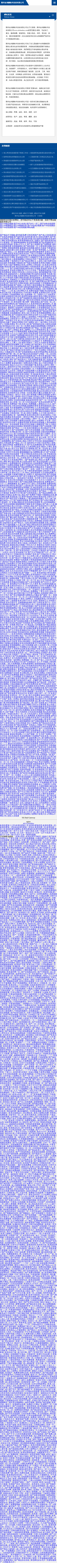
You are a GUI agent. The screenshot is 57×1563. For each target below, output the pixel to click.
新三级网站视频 (12, 578)
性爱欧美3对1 (9, 1024)
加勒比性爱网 (17, 322)
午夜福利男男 (35, 267)
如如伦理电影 (32, 1191)
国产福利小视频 (21, 1317)
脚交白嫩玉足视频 (40, 393)
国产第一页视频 (8, 625)
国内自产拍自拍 (8, 562)
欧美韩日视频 (44, 263)
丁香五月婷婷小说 (27, 578)
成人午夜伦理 (45, 1234)
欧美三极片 (51, 1454)
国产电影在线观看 (30, 263)
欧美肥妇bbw (5, 1491)
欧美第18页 (42, 1245)
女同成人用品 (38, 396)
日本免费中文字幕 (18, 1016)
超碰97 (45, 836)
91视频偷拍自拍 (12, 1401)
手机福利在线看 (45, 333)
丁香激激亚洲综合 (44, 270)
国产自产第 (40, 1106)
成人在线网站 (41, 1497)
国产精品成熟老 (49, 625)
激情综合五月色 (47, 1393)
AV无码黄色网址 (32, 586)
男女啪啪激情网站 (21, 539)
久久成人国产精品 (23, 524)
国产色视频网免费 (46, 361)
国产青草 (30, 922)
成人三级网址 (13, 1371)
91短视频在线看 (16, 391)
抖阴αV (29, 998)
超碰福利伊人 (13, 274)
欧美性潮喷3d (18, 1009)
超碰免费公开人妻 (36, 738)
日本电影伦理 (13, 1514)
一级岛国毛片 (21, 478)
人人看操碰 (47, 1154)
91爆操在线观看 (24, 421)
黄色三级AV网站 (7, 576)
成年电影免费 (21, 235)
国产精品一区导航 (38, 328)
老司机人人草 (20, 1540)
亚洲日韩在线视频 (11, 1015)
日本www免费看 (31, 931)
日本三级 (38, 946)
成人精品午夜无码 (33, 844)
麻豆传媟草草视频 (44, 732)
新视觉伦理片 (30, 339)
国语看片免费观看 (25, 764)
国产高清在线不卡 (42, 506)
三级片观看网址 (47, 289)
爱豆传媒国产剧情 (15, 784)
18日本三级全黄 (17, 1278)
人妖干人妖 (34, 1263)
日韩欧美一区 (46, 983)
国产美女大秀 (36, 1456)
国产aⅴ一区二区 (39, 319)
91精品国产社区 (42, 838)
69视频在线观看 (7, 1456)
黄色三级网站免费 (41, 1113)
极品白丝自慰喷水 (15, 743)
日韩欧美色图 (47, 1011)
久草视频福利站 (47, 283)
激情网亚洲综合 (48, 556)
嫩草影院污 (42, 940)
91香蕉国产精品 (31, 762)
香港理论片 (37, 1527)
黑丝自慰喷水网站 (25, 565)
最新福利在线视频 (27, 248)
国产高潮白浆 (30, 808)
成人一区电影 (41, 1235)
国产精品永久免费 (38, 357)
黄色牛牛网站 (9, 257)
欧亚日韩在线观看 (27, 981)
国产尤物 (51, 1311)
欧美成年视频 (27, 1436)
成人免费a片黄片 (32, 996)
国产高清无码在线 (38, 465)
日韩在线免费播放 (48, 432)
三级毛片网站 (36, 1172)
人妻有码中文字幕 (13, 367)
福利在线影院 (13, 1534)
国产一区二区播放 (13, 775)
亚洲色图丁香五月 (36, 926)
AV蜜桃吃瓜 (44, 1475)
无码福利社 (19, 857)
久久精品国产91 (6, 610)
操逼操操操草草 (43, 742)
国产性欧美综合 (17, 1222)
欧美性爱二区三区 (16, 1471)
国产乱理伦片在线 (31, 1302)
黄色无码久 (26, 1484)
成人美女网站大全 (21, 291)
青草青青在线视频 (36, 422)
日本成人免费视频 (34, 521)
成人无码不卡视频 (14, 1362)
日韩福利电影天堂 (11, 859)
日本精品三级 (34, 1015)
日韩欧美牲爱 (43, 1115)
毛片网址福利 (35, 1265)
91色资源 (25, 901)
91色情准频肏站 (20, 1002)
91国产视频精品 (14, 265)
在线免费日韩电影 (47, 1263)
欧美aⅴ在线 (17, 1094)
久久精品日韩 (45, 1191)
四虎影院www (9, 1198)
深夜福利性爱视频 (42, 348)
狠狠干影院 (12, 1321)
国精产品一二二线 (37, 944)
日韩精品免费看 (37, 1300)
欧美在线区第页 (39, 666)
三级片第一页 (9, 550)
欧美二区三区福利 (28, 617)
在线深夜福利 (35, 727)
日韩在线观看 (46, 727)
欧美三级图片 (35, 241)
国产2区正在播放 (26, 476)
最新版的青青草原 (10, 1100)
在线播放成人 (13, 768)
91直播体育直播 (22, 422)
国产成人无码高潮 (46, 235)
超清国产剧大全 (15, 1451)
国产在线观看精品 (28, 753)
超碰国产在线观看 (18, 1415)
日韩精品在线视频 (17, 755)
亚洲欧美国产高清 (12, 1349)
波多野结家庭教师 (36, 252)
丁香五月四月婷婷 (21, 1172)
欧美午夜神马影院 (30, 1146)
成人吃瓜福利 (25, 1347)
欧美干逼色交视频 (11, 864)
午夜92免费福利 (18, 513)
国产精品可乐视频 (29, 870)
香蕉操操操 (44, 1146)
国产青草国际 (40, 250)
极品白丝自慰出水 (44, 391)
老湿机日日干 (48, 543)
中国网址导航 (13, 1228)
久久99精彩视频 (17, 1221)
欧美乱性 (39, 892)
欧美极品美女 (38, 467)
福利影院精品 (38, 608)
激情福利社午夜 (35, 276)
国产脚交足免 (51, 1083)
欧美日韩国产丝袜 (33, 649)
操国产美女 (11, 1119)
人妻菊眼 (31, 1067)
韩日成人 (48, 1352)
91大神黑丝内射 (8, 328)
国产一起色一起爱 (32, 469)
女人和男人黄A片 (34, 556)
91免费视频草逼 (14, 463)
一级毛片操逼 (50, 805)
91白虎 (6, 1441)
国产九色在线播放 (45, 924)
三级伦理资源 (50, 374)
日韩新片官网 (19, 1234)
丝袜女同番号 (44, 237)
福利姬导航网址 (30, 916)
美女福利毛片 (38, 974)
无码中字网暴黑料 (30, 571)
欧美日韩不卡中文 (25, 601)
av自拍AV (4, 1523)
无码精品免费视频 (12, 1170)
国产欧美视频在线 (46, 242)
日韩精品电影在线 (38, 549)
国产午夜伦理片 (7, 1317)
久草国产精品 (36, 781)
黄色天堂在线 (18, 877)
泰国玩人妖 (45, 1026)
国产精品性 (44, 948)
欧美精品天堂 (17, 662)
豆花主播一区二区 (44, 508)
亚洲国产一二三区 (23, 1042)
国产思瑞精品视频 (22, 1300)
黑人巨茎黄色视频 (46, 584)
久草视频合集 (19, 1529)
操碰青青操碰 (29, 372)
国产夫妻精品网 (8, 300)
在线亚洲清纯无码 (37, 985)
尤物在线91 (24, 1454)
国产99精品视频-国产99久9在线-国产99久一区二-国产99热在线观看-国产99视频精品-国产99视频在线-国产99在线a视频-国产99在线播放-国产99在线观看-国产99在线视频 (28, 225)
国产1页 (52, 1534)
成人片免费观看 (25, 1061)
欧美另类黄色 (17, 634)
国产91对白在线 (28, 409)
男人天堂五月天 (48, 1093)
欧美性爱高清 (11, 927)
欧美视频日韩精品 (41, 1094)
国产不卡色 (34, 1122)
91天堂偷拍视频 (47, 473)
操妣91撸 (41, 853)
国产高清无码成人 (23, 550)
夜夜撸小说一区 (25, 281)
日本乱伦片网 (27, 1506)
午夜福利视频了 (15, 1003)
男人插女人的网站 (42, 697)
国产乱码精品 (36, 623)
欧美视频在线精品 (18, 1319)
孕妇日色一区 (21, 625)
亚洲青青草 (45, 990)
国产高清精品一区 (34, 1219)
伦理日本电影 (14, 874)
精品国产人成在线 (23, 486)
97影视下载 (24, 944)
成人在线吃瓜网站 (25, 398)
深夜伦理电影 (8, 445)
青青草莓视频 (8, 868)
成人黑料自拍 (44, 597)
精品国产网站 (36, 380)
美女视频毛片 (16, 1555)
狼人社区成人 (17, 506)
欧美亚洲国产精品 (21, 667)
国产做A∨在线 (43, 1178)
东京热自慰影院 (20, 576)
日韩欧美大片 (9, 1562)
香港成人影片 (15, 317)
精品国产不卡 (40, 699)
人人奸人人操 (27, 775)
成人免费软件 (39, 998)
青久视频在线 (48, 285)
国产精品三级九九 (18, 1054)
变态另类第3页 (20, 376)
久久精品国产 (18, 996)
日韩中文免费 (21, 1447)
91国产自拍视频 (20, 730)
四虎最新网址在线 (29, 1504)
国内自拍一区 (44, 638)
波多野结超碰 (27, 296)
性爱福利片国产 (42, 1157)
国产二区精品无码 (42, 640)
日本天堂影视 (48, 615)
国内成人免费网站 (30, 591)
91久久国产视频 (45, 315)
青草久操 (35, 883)
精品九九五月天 (16, 365)
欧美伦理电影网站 (41, 352)
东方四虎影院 (17, 658)
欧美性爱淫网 (6, 937)
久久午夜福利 (8, 278)
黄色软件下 (28, 992)
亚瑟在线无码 (13, 781)
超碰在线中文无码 (11, 1493)
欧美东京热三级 (39, 454)
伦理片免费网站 (33, 1109)
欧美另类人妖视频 (24, 1241)
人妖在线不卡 (39, 691)
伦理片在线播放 (30, 929)
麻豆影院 (16, 862)
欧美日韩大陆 (5, 293)
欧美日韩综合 (9, 1460)
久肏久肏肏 (46, 1386)
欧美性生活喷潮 (45, 1016)
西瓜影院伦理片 (39, 398)
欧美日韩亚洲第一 (16, 1005)
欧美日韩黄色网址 (38, 1445)
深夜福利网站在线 (30, 1187)
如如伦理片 (41, 1443)
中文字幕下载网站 (32, 593)
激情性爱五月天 (39, 1311)
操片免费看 (19, 1041)
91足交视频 (24, 985)
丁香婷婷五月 (15, 261)
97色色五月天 (9, 1419)
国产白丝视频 (29, 1130)
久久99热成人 (38, 1306)
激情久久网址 (46, 447)
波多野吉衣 (8, 1044)
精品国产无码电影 (22, 623)
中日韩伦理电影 (29, 745)
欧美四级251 (22, 1386)
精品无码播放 (38, 534)
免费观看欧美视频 (36, 632)
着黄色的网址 (29, 697)
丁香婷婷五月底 (42, 957)
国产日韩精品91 (29, 662)
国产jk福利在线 (12, 476)
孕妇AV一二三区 (36, 1315)
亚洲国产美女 (46, 653)
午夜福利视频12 (28, 606)
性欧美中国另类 (24, 1261)
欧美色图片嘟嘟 (24, 704)
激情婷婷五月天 (7, 1538)
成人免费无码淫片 (23, 1486)
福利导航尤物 (19, 593)
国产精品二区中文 (40, 766)
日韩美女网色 (41, 1063)
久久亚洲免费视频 (17, 1441)
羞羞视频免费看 (40, 1336)
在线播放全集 (38, 688)
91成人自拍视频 (10, 421)
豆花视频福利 (48, 1091)
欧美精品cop (10, 1276)
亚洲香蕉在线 (40, 768)
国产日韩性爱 (31, 376)
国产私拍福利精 (49, 1243)
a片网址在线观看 (45, 1282)
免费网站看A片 (39, 452)
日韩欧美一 (32, 1319)
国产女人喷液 (33, 576)
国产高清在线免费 (17, 519)
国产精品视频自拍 (29, 939)
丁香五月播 (14, 838)
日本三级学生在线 (22, 1274)
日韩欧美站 (45, 1109)
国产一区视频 (18, 935)
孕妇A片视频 (49, 1315)
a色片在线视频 (27, 645)
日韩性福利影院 (23, 1367)
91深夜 (42, 1530)
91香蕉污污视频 (37, 777)
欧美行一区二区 (20, 714)
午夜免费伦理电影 (25, 385)
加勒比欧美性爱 (16, 287)
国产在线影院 (17, 315)
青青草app (11, 1510)
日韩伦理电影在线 (32, 1278)
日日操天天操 (42, 1350)
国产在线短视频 (28, 370)
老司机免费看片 (33, 1356)
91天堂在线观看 (18, 732)
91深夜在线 (45, 1247)
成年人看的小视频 (16, 977)
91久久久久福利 (16, 333)
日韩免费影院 (42, 903)
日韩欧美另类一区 (47, 1163)
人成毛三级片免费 (44, 261)
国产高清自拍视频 (34, 840)
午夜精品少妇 (21, 990)
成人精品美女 (6, 935)
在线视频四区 (15, 313)
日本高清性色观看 (23, 357)
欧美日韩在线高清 (22, 1417)
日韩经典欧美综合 (34, 1033)
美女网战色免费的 (28, 1443)
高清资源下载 (13, 799)
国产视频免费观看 (38, 1367)
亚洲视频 (47, 900)
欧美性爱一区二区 (11, 810)
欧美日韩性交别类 (30, 315)
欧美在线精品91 (15, 1113)
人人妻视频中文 (37, 1438)
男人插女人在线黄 (11, 816)
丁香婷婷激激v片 (13, 599)
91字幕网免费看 (20, 332)
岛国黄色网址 (23, 276)
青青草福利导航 (33, 1408)
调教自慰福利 (6, 1009)
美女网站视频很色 (14, 848)
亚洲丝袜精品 (6, 1315)
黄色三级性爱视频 (36, 708)
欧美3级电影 (48, 946)
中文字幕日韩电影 (37, 1018)
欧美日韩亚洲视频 (9, 356)
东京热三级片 (5, 807)
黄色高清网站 (39, 673)
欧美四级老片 (36, 575)
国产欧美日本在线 (11, 1087)
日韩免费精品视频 (16, 894)
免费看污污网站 (15, 896)
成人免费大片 (29, 474)
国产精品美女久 (20, 359)
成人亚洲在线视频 (21, 530)
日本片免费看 (39, 862)
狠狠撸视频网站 (20, 242)
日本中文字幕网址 (48, 1015)
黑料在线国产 (8, 1291)
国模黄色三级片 (16, 1302)
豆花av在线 (15, 1178)
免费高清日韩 (31, 1005)
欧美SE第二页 (51, 1300)
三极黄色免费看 (35, 1143)
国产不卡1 (11, 1434)
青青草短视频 (38, 1241)
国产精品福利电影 (26, 1328)
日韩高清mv (37, 855)
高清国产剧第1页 (48, 268)
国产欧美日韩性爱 (43, 1349)
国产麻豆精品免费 (13, 640)
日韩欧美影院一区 (12, 1287)
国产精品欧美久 (35, 1150)
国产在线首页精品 (40, 526)
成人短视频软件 (10, 688)
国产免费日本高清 (12, 1200)
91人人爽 (36, 1247)
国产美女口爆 (9, 1486)
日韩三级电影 (14, 940)
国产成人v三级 (48, 504)
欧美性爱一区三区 (11, 1089)
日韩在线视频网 (45, 1070)
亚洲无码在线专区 (11, 701)
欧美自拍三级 (11, 1352)
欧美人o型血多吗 (34, 558)
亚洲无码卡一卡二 (29, 1020)
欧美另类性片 (27, 350)
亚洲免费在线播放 (45, 920)
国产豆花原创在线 (43, 861)
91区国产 (41, 1202)
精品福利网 (12, 1111)
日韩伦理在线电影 (20, 1156)
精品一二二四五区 (41, 1037)
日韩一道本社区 (20, 1135)
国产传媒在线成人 (12, 1020)
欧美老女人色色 (38, 1484)
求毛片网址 (19, 1299)
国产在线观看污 (10, 398)
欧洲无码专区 (11, 1211)
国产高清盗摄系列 (41, 1119)
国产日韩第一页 (31, 1065)
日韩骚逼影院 (35, 901)
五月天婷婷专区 (15, 898)
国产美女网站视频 (30, 948)
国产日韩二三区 (47, 435)
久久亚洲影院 (17, 740)
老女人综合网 (20, 1126)
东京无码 (47, 840)
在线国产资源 (51, 1438)
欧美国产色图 (24, 651)
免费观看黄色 (13, 1254)
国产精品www (47, 1265)
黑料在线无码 (36, 524)
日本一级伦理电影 (38, 1189)
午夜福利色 (30, 1050)
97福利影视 (38, 989)
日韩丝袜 (13, 1350)
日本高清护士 (32, 714)
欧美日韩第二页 (26, 374)
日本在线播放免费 (34, 1415)
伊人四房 (49, 1517)
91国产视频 (27, 1182)
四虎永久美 (6, 1443)
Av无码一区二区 (19, 1556)
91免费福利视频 (41, 369)
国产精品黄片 (36, 344)
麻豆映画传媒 (47, 1252)
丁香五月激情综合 (46, 654)
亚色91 (42, 1362)
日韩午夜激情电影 (28, 786)
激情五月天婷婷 (27, 892)
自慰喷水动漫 (27, 547)
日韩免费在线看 (12, 1239)
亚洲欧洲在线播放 (24, 1119)
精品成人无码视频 (35, 625)
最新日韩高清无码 (32, 434)
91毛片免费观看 (28, 1360)
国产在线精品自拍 (29, 972)
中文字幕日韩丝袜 (48, 469)
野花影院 (12, 1545)
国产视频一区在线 (33, 619)
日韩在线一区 (38, 265)
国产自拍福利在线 (30, 1271)
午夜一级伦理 (44, 916)
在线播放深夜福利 (40, 775)
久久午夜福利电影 (11, 380)
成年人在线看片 (40, 645)
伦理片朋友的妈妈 (14, 1078)
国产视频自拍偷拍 (11, 1430)
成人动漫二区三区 (46, 437)
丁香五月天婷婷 (39, 343)
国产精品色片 (21, 680)
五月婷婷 (17, 855)
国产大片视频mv (41, 383)
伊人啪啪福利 (33, 1447)
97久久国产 (13, 1323)
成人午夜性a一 (32, 1234)
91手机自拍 (40, 1074)
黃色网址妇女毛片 (38, 1560)
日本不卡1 (46, 1002)
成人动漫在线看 (12, 374)
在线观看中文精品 (18, 1354)
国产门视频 (17, 1018)
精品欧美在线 (38, 374)
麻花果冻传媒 (27, 239)
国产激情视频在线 (18, 1176)
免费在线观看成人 (9, 669)
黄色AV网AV (10, 924)
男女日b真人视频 (42, 417)
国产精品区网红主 (28, 261)
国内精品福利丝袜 (30, 439)
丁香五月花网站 (39, 350)
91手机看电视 (12, 1328)
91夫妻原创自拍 (41, 370)
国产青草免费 (9, 693)
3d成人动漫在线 (25, 1547)
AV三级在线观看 (32, 597)
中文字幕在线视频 (32, 1332)
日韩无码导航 (26, 907)
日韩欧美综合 (19, 554)
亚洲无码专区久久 (17, 586)
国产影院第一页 (19, 1067)
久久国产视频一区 (30, 734)
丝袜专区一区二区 (16, 1115)
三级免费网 (46, 1081)
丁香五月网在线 (26, 454)
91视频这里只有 (11, 352)
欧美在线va (13, 985)
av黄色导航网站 (48, 887)
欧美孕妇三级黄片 (32, 1393)
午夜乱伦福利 (30, 387)
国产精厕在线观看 (20, 500)
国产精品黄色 (39, 1170)
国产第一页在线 (41, 448)
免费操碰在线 (48, 341)
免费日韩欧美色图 (21, 278)
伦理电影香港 (42, 745)
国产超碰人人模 (20, 285)
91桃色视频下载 (29, 365)
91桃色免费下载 (7, 1473)
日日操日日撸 (13, 1384)
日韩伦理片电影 (16, 628)
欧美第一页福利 (6, 714)
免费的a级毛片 (48, 569)
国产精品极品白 (14, 686)
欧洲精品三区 (8, 708)
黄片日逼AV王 (23, 1048)
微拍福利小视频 (7, 1274)
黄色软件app (44, 866)
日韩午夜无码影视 (28, 758)
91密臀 (20, 1523)
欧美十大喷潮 (9, 1458)
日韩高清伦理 (27, 1499)
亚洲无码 (12, 885)
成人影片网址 (9, 678)
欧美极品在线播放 (17, 582)
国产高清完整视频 (43, 1516)
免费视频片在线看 (11, 673)
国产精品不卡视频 (7, 235)
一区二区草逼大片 (30, 1475)
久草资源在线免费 (45, 1287)
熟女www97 (42, 1131)
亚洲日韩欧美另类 (12, 1039)
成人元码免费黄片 (42, 803)
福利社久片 (47, 1395)
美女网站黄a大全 (26, 673)
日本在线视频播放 (27, 957)
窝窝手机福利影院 (18, 1191)
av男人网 (46, 942)
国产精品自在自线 (22, 1560)
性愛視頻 (12, 1358)
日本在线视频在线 (30, 1427)
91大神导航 (10, 1304)
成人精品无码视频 (34, 690)
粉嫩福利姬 (46, 901)
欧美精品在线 (25, 450)
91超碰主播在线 (50, 1313)
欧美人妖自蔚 (50, 721)
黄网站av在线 (12, 1345)
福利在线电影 (35, 283)
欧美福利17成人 (35, 543)
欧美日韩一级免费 (19, 1059)
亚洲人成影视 (43, 939)
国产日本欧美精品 (23, 868)
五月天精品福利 (50, 1480)
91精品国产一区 (40, 1254)
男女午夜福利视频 (27, 541)
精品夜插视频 (33, 788)
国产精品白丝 (29, 851)
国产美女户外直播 (25, 666)
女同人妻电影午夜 (27, 803)
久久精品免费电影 (49, 890)
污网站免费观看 (27, 1464)
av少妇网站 (45, 1195)
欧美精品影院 (12, 281)
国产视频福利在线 (11, 1213)
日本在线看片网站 (29, 1414)
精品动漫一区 (46, 346)
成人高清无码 (15, 409)
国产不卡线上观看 (11, 612)
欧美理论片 (50, 879)
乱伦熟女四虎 (13, 1469)
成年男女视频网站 (16, 1402)
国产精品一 (48, 1415)
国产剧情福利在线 (36, 324)
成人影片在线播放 (32, 695)
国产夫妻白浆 (6, 890)
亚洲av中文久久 (20, 244)
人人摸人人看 (6, 1280)
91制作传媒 (9, 1334)
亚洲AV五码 (41, 1380)
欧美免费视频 (13, 1037)
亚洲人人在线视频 (13, 677)
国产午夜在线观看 (21, 779)
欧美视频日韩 (25, 1022)
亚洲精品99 (24, 1100)
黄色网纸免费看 (28, 1260)
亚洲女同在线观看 (11, 454)
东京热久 (41, 1041)
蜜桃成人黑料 (14, 1503)
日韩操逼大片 (36, 842)
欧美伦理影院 (35, 300)
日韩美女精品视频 (48, 511)
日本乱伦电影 (44, 1269)
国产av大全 (40, 1130)
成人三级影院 (44, 784)
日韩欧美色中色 (8, 706)
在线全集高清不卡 (34, 1551)
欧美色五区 (8, 1035)
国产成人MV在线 (32, 755)
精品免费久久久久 (30, 1256)
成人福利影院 (11, 797)
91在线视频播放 (29, 682)
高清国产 (9, 1373)
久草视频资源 (18, 1332)
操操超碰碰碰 (48, 441)
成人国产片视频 (44, 1477)
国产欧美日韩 (40, 747)
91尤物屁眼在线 (50, 989)
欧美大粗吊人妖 (32, 1397)
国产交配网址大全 (48, 619)
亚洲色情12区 (29, 1029)
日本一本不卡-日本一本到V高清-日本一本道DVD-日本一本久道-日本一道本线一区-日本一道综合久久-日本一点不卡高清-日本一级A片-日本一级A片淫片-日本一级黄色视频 (28, 833)
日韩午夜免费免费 (25, 1031)
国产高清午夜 (13, 794)
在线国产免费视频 (17, 335)
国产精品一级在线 (30, 654)
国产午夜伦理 (38, 356)
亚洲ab (34, 1401)
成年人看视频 (11, 1204)
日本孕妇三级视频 (37, 959)
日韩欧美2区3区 (26, 801)
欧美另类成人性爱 (18, 840)
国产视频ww (24, 1445)
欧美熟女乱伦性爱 (17, 998)
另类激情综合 (27, 463)
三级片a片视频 (18, 1057)
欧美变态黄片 (46, 539)
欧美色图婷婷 (19, 1109)
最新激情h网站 (15, 1512)
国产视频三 (52, 1521)
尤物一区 (30, 1358)
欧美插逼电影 (38, 1434)
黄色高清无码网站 (29, 1287)
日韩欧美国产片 (22, 1553)
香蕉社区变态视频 (27, 424)
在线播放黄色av (40, 599)
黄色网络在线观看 (25, 669)
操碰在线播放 (20, 989)
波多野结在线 (30, 532)
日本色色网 (6, 1185)
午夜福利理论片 (42, 1260)
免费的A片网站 (33, 1404)
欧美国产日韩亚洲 (18, 1141)
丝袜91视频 (33, 1072)
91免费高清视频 (12, 465)
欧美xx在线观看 (28, 790)
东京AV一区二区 (21, 955)
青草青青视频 (23, 241)
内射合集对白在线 (15, 411)
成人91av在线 (49, 1182)
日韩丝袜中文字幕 (36, 614)
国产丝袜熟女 (27, 1128)
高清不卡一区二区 (15, 591)
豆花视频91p (49, 1306)
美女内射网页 (9, 549)
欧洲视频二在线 (22, 489)
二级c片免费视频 (13, 664)
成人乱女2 (23, 1345)
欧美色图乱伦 (47, 1408)
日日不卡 (7, 1547)
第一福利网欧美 (20, 415)
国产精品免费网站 (46, 493)
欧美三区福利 (9, 1098)
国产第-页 (18, 916)
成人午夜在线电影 (21, 914)
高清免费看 (7, 1007)
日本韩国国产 (18, 1065)
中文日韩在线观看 (10, 1074)
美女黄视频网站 (16, 408)
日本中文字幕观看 (38, 704)
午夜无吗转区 (34, 1478)
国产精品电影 (48, 1373)
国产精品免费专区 (39, 868)
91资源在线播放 (50, 1232)
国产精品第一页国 (44, 682)
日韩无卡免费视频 (49, 877)
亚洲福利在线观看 (43, 716)
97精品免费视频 (6, 376)
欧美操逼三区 (21, 552)
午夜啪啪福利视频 (47, 933)
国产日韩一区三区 (23, 1098)
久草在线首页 (27, 1170)
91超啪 (45, 992)
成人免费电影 (43, 857)
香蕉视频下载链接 (15, 263)
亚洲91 (15, 1022)
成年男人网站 (26, 1490)
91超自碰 (36, 1098)
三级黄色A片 (10, 1378)
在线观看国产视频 (40, 463)
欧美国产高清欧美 (30, 1163)
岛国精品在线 (19, 447)
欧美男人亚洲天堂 (16, 1120)
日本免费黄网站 (20, 346)
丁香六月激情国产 (44, 532)
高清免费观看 (25, 736)
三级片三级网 (34, 890)
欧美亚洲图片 (48, 530)
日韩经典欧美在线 (18, 1530)
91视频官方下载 (35, 257)
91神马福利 (23, 1000)
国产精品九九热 (40, 1159)
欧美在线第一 (17, 417)
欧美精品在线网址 (38, 255)
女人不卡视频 (42, 662)
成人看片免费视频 (42, 636)
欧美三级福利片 (39, 378)
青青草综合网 (19, 649)
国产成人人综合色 (44, 660)
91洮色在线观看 (8, 680)
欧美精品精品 (21, 528)
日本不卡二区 (41, 1076)
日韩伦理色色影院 (40, 1165)
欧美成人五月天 (26, 812)
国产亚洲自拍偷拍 (37, 1545)
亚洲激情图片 (11, 1243)
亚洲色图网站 (43, 894)
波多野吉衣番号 (16, 508)
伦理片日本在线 (12, 452)
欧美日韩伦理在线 (32, 513)
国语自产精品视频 (34, 1096)
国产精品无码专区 (34, 875)
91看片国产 (51, 1536)
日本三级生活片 (44, 1258)
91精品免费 (44, 896)
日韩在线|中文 (37, 1324)
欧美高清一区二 (22, 653)
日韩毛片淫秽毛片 (34, 1054)
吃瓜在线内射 (12, 651)
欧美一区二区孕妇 (30, 658)
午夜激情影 (15, 939)
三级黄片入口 (42, 294)
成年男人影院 (13, 1248)
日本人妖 (40, 981)
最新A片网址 (28, 1117)
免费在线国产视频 (36, 291)
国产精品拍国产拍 (30, 848)
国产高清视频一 (31, 1215)
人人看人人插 (35, 779)
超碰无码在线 (39, 1538)
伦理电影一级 (45, 755)
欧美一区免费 (34, 539)
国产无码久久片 (14, 742)
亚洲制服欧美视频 (41, 1221)
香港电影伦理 (23, 927)
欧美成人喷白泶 (10, 1102)
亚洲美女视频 (15, 270)
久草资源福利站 (44, 950)
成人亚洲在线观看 (42, 627)
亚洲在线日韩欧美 (9, 704)
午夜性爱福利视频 (34, 471)
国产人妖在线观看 (32, 582)
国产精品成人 (45, 1427)
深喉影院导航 (50, 608)
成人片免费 (10, 1042)
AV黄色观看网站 (27, 664)
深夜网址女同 (6, 1215)
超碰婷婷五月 (48, 380)
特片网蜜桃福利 (24, 341)
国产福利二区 (32, 1137)
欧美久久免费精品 (40, 801)
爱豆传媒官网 (6, 1081)
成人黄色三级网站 (30, 413)
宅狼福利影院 (35, 489)
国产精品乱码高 (35, 678)
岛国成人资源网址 (20, 1315)
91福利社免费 (34, 1135)
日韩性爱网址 (14, 1169)
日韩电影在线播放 (28, 742)
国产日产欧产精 (13, 1477)
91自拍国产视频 (27, 1286)
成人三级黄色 (43, 1421)
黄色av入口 (47, 976)
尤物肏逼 (38, 992)
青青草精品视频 (29, 391)
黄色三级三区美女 (28, 313)
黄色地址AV (32, 1540)
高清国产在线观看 (29, 940)
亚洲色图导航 (9, 974)
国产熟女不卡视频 (19, 558)
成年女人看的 (40, 794)
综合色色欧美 (13, 736)
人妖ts (31, 1156)
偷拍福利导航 (40, 474)
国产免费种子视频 (33, 495)
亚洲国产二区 (46, 1404)
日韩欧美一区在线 (11, 1063)
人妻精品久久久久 (44, 404)
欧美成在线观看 (38, 1152)
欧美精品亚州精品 (42, 280)
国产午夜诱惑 (42, 751)
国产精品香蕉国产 (21, 725)
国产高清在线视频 (7, 504)
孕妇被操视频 (20, 1408)
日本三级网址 (29, 322)
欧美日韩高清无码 (21, 254)
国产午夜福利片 (45, 684)
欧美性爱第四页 (45, 406)
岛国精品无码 (14, 920)
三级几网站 (25, 942)
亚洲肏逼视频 (36, 1111)
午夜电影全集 (29, 1068)
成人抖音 (5, 1302)
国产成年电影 (11, 1326)
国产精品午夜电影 (13, 350)
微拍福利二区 (48, 304)
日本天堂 (34, 1419)
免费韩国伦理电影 (22, 1410)
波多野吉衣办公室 (23, 974)
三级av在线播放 (35, 1480)
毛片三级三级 (50, 499)
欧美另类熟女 (30, 306)
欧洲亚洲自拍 (9, 486)
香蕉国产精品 (23, 1542)
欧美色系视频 (50, 913)
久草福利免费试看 (32, 935)
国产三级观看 (11, 601)
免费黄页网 (5, 1245)
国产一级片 (24, 953)
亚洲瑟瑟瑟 (26, 1382)
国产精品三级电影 (7, 1549)
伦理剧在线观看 (7, 1137)
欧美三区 (23, 866)
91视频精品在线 (47, 495)
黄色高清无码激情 (7, 963)
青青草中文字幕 (16, 493)
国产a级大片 (37, 1080)
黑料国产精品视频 (43, 1402)
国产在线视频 (6, 1065)
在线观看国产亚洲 (20, 890)
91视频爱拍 (46, 1543)
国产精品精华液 (45, 311)
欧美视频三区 (27, 487)
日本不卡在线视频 (27, 1063)
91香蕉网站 (4, 1026)
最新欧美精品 (21, 562)
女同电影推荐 (47, 1478)
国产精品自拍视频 (11, 1226)
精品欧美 (16, 901)
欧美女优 (32, 924)
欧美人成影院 (46, 1397)
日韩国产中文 (41, 1289)
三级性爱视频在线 (27, 861)
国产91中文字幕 (19, 1293)
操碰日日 (25, 1167)
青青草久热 (22, 1204)
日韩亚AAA (20, 1334)
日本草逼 (7, 1076)
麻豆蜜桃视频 (48, 517)
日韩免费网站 (27, 862)
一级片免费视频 (36, 900)
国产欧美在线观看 (27, 612)
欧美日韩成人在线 (20, 926)
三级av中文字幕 (45, 536)
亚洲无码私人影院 (29, 1558)
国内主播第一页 (21, 738)
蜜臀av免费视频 (28, 874)
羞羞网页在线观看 (30, 743)
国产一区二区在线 (36, 1024)
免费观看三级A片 (24, 1326)
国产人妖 (10, 1447)
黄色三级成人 (23, 543)
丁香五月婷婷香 (20, 712)
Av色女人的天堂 (9, 552)
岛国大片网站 (15, 239)
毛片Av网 (45, 1295)
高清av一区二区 (11, 1527)
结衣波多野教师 (38, 1486)
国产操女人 (14, 1159)
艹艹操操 (11, 1543)
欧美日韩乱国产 (22, 678)
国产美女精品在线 (38, 486)
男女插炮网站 (11, 385)
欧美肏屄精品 (14, 1260)
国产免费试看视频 (32, 1273)
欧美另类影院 (32, 1269)
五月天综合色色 (16, 571)
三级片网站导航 (23, 1313)
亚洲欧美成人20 (19, 1491)
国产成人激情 (41, 859)
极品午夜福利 (39, 1087)
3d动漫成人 (9, 1397)
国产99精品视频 (37, 721)
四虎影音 (45, 1274)
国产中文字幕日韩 (25, 792)
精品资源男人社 (39, 487)
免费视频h (16, 1267)
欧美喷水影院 (30, 857)
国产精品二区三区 (19, 443)
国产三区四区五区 (36, 1352)
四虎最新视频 (25, 274)
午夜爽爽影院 (17, 382)
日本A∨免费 (41, 1310)
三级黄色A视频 (49, 1493)
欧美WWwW (40, 1388)
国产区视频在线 (6, 621)
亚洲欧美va (24, 1423)
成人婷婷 (47, 1532)
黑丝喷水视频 (43, 1169)
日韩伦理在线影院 (19, 589)
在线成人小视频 (35, 725)
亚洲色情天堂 (13, 393)
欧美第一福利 (38, 1514)
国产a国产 (47, 842)
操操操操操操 (40, 664)
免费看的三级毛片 (12, 1380)
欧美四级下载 (25, 799)
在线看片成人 (9, 357)
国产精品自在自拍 (46, 723)
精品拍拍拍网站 (22, 267)
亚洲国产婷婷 (31, 937)
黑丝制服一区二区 (44, 807)
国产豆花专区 (40, 606)
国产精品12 (32, 1330)
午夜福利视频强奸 (47, 966)
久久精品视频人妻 (38, 719)
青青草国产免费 (22, 1419)
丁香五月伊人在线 (46, 591)
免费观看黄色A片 (24, 1466)
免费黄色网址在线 (21, 1373)
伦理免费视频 (6, 1224)
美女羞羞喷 (51, 1490)
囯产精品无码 (27, 319)
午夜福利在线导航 (27, 859)
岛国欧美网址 (9, 324)
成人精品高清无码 (10, 944)
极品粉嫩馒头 (23, 1111)
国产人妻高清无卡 (13, 547)
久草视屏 (45, 1332)
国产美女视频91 (33, 346)
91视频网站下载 (26, 1089)
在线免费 (25, 842)
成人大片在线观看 (38, 799)
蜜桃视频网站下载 (13, 608)
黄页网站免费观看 (23, 328)
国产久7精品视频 (18, 849)
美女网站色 (50, 1024)
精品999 (8, 1133)
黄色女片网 (51, 1530)
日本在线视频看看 (17, 762)
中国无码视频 (11, 467)
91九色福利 (29, 1388)
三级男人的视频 (15, 1256)
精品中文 (18, 1343)
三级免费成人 (45, 1217)
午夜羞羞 (36, 963)
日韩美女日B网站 (12, 907)
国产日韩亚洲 (38, 602)
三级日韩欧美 (5, 259)
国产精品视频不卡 (25, 1389)
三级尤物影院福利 (40, 675)
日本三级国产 (6, 1482)
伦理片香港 (40, 1029)
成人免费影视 (13, 1454)
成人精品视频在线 (36, 610)
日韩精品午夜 (33, 562)
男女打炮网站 (44, 762)
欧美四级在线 (36, 304)
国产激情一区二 (46, 595)
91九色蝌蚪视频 (19, 922)
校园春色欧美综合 (18, 1096)
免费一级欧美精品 (32, 302)
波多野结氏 (5, 1273)
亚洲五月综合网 (43, 1354)
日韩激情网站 (15, 294)
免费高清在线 (49, 738)
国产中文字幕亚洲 (14, 929)
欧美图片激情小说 (30, 756)
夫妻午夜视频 (6, 968)
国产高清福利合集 (32, 1471)
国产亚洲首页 (45, 848)
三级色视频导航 (37, 641)
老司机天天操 (13, 719)
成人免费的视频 (12, 866)
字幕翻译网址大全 (23, 1510)
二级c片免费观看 (24, 1311)
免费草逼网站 (31, 1120)
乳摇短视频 (32, 1016)
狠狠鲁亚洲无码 (31, 361)
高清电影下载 (19, 469)
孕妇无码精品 (35, 653)
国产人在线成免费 (46, 729)
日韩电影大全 (32, 1055)
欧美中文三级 (25, 810)
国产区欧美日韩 (16, 716)
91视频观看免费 (31, 519)
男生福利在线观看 (38, 274)
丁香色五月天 (5, 460)
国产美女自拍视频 (32, 1009)
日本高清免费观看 (7, 879)
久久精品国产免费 (40, 1198)
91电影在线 (17, 1183)
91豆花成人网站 (44, 968)
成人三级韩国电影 (29, 920)
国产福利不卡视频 (29, 853)
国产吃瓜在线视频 (14, 905)
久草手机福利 (36, 1211)
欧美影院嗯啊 (32, 242)
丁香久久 (8, 1072)
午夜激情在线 (22, 900)
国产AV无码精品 (34, 528)
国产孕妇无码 (11, 283)
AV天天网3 (42, 870)
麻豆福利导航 (47, 1124)
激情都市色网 (23, 252)
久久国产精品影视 (48, 1523)
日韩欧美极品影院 (30, 1078)
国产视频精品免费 (11, 981)
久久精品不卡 (36, 341)
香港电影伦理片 (22, 257)
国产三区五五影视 (30, 536)
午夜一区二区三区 (28, 580)
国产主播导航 (19, 339)
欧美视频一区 (41, 1196)
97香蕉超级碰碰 (35, 560)
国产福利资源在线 (48, 241)
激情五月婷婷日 (26, 675)
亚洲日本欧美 (50, 1080)
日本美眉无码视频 (7, 690)
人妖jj (40, 937)
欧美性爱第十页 (44, 376)
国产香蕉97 (37, 1458)
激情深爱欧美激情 (42, 515)
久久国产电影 (17, 627)
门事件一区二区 (37, 419)
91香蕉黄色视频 (45, 246)
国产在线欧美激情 (17, 268)
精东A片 (34, 1375)
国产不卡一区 (8, 447)
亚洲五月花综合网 (11, 987)
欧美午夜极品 (36, 504)
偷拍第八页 (14, 1289)
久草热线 (11, 1150)
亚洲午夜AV (34, 983)
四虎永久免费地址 (41, 1031)
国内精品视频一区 (39, 1104)
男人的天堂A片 (32, 1026)
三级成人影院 (40, 677)
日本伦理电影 (13, 541)
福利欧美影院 (15, 617)
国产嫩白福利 (11, 517)
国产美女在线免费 (40, 461)
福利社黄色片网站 (40, 296)
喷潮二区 (23, 1174)
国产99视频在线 (6, 387)
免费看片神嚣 (8, 332)
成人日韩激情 (27, 608)
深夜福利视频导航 (30, 287)
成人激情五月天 (24, 484)
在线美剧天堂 (8, 523)
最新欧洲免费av (16, 734)
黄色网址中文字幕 (17, 584)
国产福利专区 (19, 237)
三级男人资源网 (26, 1208)
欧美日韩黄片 (32, 491)
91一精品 (29, 1221)
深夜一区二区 (42, 1248)
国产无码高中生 (13, 870)
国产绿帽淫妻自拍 (39, 281)
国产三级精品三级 (22, 255)
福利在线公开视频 (32, 268)
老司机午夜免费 (23, 1438)
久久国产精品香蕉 (46, 994)
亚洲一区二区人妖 (23, 1341)
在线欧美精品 (27, 309)
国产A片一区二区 (48, 552)
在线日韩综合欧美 (27, 794)
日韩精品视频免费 (13, 487)
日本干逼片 (27, 1538)
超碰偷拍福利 (23, 1378)
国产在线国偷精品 (25, 352)
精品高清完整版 (49, 712)
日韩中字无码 (49, 1337)
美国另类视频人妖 (21, 435)
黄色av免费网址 (17, 1217)
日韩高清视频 (41, 851)
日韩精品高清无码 (46, 743)
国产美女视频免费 (17, 595)
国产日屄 (18, 1538)
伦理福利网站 (29, 408)
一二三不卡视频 (31, 1070)
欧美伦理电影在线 (7, 1367)
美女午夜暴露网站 (20, 983)
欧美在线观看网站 (36, 320)
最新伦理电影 (6, 1050)
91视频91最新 (10, 1466)
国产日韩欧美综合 (36, 1399)
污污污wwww (48, 1280)
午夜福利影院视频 (7, 255)
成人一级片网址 (41, 322)
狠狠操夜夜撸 (13, 248)
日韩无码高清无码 (7, 1440)
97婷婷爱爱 (43, 1057)
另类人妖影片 (17, 756)
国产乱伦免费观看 (34, 445)
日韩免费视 (6, 1000)
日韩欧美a (11, 1193)
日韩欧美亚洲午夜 (12, 1337)
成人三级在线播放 (23, 549)
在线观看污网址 (47, 593)
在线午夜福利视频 (46, 335)
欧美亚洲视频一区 (36, 1083)
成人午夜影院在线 (23, 883)
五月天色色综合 (14, 383)
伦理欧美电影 (23, 283)
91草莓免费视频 (28, 1349)
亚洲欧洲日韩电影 (47, 1519)
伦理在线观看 (23, 1243)
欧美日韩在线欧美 (40, 563)
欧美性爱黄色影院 (28, 1453)
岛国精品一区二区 (24, 1148)
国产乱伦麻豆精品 (20, 1143)
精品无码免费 (13, 534)
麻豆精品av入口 (6, 500)
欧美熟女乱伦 (29, 411)
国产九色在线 (44, 1321)
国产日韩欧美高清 (23, 604)
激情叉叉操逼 (40, 248)
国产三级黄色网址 (7, 723)
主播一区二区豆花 (18, 918)
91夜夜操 (32, 1131)
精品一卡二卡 (31, 760)
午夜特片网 (51, 1510)
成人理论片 (39, 1464)
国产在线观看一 (12, 1497)
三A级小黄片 (10, 1241)
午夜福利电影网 (15, 994)
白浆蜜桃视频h (49, 254)
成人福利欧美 (29, 1363)
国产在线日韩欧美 (47, 500)
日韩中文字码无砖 (34, 441)
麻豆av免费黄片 (42, 1067)
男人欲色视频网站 (48, 502)
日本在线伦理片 (46, 1180)
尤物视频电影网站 (25, 602)
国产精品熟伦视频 (29, 1297)
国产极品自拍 (25, 354)
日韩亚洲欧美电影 (11, 1206)
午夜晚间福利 (48, 781)
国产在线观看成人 (34, 730)
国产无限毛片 (46, 267)
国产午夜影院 (43, 972)
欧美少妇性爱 (8, 779)
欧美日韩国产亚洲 (22, 1189)
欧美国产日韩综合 (27, 1052)
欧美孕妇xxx (5, 1016)
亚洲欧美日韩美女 (27, 1430)
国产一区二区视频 (39, 1382)
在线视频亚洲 (35, 914)
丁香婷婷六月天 (12, 1423)
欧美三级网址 (6, 1234)
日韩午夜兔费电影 (36, 1224)
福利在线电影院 (18, 807)
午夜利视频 (42, 1107)
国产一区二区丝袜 (46, 400)
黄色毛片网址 (29, 417)
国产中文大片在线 (28, 270)
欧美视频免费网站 (44, 313)
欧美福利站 (32, 1202)
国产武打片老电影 (11, 769)
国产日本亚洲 (42, 717)
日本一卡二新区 (50, 1143)
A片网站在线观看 (32, 1391)
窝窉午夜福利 (27, 497)
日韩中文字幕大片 (36, 1517)
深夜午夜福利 (32, 1141)
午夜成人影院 (46, 649)
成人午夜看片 (35, 511)
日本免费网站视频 (36, 621)
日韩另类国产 (32, 235)
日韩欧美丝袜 (39, 1089)
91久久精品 (50, 881)
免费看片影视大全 (38, 814)
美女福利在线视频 (40, 239)
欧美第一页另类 (34, 478)
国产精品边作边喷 (13, 753)
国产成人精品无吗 (16, 1391)
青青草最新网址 (10, 565)
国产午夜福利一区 (7, 1070)
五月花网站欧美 (28, 677)
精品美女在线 (19, 1044)
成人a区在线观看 (12, 1464)
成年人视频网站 (35, 569)
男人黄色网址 (25, 1226)
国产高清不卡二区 (38, 810)
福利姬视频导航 (45, 272)
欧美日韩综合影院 (18, 1026)
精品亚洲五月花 (31, 335)
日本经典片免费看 (30, 293)
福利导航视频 (18, 968)
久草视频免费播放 (26, 1139)
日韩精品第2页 (16, 691)
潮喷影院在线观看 (15, 372)
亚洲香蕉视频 (8, 727)
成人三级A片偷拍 (21, 1456)
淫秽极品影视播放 (11, 643)
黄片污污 (48, 981)
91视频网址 (50, 1193)
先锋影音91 (50, 1139)
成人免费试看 (44, 918)
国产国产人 (5, 961)
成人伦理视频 (29, 627)
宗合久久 (21, 1350)
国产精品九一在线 (21, 523)
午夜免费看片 (46, 588)
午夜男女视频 (44, 1072)
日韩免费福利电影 (23, 1460)
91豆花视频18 (43, 1319)
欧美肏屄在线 (29, 1235)
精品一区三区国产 (27, 636)
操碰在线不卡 (8, 649)
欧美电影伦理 (29, 905)
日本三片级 (21, 1551)
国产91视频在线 (18, 532)
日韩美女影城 (21, 690)
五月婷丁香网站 (45, 734)
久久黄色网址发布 (33, 447)
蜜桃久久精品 (38, 1371)
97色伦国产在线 (10, 814)
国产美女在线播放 (28, 751)
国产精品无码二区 (27, 515)
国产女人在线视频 (25, 1102)
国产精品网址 (24, 575)
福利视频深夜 (38, 1261)
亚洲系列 (21, 844)
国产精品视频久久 (42, 578)
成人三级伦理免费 (27, 348)
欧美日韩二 (5, 1555)
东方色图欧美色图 (40, 547)
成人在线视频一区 (28, 294)
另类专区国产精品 (13, 790)
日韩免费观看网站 (9, 526)
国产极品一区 (44, 788)
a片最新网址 (21, 1330)
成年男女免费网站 (22, 710)
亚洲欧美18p (22, 924)
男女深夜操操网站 (17, 638)
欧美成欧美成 (8, 667)
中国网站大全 (25, 647)
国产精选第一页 (44, 846)
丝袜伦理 (12, 844)
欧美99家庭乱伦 (33, 428)
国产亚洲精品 (32, 1530)
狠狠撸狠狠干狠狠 (22, 504)
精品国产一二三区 (21, 1263)
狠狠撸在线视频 (8, 604)
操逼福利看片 (17, 363)
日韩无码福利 (40, 1035)
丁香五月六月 (30, 545)
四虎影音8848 (36, 1532)
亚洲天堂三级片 (29, 508)
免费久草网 (27, 855)
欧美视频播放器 (46, 1137)
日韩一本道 (24, 1493)
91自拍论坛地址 (31, 272)
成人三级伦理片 (40, 1326)
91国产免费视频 (40, 1499)
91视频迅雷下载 (41, 424)
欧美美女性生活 (48, 1222)
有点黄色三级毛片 (42, 541)
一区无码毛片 (13, 1347)
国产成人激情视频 (8, 1311)
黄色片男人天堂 (34, 1185)
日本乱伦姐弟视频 (20, 1399)
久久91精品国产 (12, 805)
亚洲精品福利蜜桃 (34, 510)
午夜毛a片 (25, 1503)
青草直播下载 (19, 302)
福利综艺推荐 (8, 1324)
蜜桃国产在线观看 (15, 307)
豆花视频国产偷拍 (32, 877)
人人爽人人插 (15, 343)
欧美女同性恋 (49, 855)
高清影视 (44, 1345)
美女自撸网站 (32, 1126)
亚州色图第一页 (38, 1347)
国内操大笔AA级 (19, 289)
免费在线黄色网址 (38, 1503)
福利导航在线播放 (13, 795)
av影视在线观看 (10, 766)
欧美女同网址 (39, 686)
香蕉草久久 (5, 888)
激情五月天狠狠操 (27, 448)
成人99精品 (22, 1321)
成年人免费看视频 (12, 1504)
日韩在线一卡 (36, 1243)
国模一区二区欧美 (15, 537)
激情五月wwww (31, 1519)
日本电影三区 (16, 1117)
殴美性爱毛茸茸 (26, 1469)
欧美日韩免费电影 (30, 537)
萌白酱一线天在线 (38, 647)
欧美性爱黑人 (46, 415)
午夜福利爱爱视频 (33, 1124)
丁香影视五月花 (10, 320)
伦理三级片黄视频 (28, 395)
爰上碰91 (41, 1540)
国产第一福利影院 (11, 1174)
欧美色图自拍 (11, 241)
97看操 (29, 989)
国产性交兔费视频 (11, 675)
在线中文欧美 (11, 641)
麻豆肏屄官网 (13, 461)
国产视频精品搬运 (11, 1247)
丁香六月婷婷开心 (18, 1093)
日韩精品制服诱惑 (42, 977)
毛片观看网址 (44, 1256)
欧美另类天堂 (44, 756)
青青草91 (45, 1376)
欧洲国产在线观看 (11, 801)
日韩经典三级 (25, 1247)
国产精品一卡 (23, 1545)
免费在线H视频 (45, 1267)
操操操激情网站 (35, 1549)
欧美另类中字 (11, 602)
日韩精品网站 (39, 1425)
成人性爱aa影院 (26, 461)
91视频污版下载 (22, 300)
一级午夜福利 (29, 460)
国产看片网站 (47, 1299)
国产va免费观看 (26, 1037)
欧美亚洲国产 (36, 1373)
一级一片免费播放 (7, 1551)
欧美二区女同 (50, 736)
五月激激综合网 (18, 1269)
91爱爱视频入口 (12, 647)
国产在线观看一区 (30, 896)
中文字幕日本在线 (7, 623)
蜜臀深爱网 (20, 1304)
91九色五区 (7, 1529)
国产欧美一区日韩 (17, 760)
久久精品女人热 (22, 614)
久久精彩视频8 (43, 786)
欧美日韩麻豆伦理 (40, 849)
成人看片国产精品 (42, 701)
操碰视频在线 (25, 1154)
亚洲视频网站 (15, 645)
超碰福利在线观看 (7, 569)
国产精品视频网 (46, 1215)
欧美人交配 (8, 1055)
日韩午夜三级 (5, 473)
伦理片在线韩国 (48, 575)
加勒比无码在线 (18, 272)
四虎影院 (23, 1248)
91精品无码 (40, 979)
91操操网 (16, 1230)
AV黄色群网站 (13, 1028)
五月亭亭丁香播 (14, 370)
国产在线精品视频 (21, 621)
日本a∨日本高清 (14, 1558)
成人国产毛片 (11, 1389)
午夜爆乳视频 (17, 474)
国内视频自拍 (8, 749)
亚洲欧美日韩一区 (17, 432)
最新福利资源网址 (42, 409)
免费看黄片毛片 (44, 1453)
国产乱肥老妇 (39, 476)
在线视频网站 (17, 246)
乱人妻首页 (24, 1122)
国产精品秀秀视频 (25, 467)
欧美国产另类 (20, 964)
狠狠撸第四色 (44, 1419)
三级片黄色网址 (47, 430)
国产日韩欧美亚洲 (28, 717)
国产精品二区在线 (19, 510)
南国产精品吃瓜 (15, 1421)
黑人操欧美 (9, 1508)
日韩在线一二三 (45, 1055)
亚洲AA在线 (35, 1167)
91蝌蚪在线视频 (43, 395)
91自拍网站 (44, 970)
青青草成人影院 (25, 1323)
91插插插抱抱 (36, 1493)
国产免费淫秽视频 (12, 1488)
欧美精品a (11, 1330)
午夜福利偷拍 (31, 1339)
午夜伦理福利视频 (29, 1200)
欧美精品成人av (17, 931)
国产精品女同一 (33, 1093)
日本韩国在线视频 (40, 1148)
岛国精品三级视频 (11, 450)
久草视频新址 (42, 808)
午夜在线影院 (18, 1081)
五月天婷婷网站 (49, 344)
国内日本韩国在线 (37, 1239)
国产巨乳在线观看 (12, 1414)
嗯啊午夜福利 (11, 341)
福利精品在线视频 (11, 419)
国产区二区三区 (6, 339)
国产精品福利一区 (45, 1297)
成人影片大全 (13, 448)
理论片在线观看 (34, 1002)
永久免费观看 (29, 716)
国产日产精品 (27, 378)
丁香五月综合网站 (15, 950)
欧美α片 (19, 1070)
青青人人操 (32, 1556)
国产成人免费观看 (41, 1061)
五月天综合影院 (23, 879)
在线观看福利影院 (15, 771)
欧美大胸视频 (28, 691)
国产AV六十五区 (45, 571)
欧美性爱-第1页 (31, 237)
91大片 (52, 1146)
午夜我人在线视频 (18, 1202)
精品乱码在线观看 (25, 356)
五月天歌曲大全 (26, 1159)
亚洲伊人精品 (33, 693)
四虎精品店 (8, 955)
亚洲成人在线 (25, 1527)
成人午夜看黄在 (12, 773)
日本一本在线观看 (11, 424)
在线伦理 (4, 1512)
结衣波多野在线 (49, 257)
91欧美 (41, 1339)
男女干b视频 (33, 1174)
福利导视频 (30, 1402)
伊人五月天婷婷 (10, 1542)
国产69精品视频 (26, 482)
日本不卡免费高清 (46, 586)
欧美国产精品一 (48, 558)
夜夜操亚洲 (40, 1360)
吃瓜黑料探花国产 (44, 1555)
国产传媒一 (47, 1176)
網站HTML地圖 (39, 213)
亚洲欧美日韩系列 (20, 1224)
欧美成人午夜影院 (7, 1313)
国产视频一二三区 (28, 573)
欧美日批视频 (22, 1308)
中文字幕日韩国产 (45, 929)
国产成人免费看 (33, 244)
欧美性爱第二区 (26, 1087)
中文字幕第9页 (45, 658)
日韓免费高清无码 (42, 372)
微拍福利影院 (34, 456)
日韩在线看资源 (36, 1100)
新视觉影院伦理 (28, 280)
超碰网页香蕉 (32, 406)
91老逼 (14, 1000)
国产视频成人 (25, 1213)
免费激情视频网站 (14, 1146)
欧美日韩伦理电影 (47, 1078)
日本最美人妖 (47, 528)
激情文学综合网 (24, 1104)
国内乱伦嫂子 (5, 322)
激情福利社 (40, 1230)
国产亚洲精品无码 (46, 287)
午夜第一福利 (29, 979)
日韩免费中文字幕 (13, 563)
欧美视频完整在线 (11, 1467)
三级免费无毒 (26, 1428)
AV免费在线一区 (45, 1504)
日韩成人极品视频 (27, 1206)
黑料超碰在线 (38, 482)
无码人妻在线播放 (38, 630)
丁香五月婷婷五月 (49, 935)
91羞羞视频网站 (18, 259)
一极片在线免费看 (24, 1165)
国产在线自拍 (48, 359)
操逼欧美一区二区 (39, 1460)
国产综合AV (33, 866)
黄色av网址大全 (22, 456)
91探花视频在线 (29, 740)
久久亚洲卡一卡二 (7, 875)
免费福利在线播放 (33, 289)
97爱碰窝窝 (48, 875)
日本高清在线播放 (25, 766)
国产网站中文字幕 (38, 1048)
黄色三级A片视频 (37, 651)
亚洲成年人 (24, 1239)
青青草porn (4, 998)
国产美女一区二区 (42, 1467)
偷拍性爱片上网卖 (21, 1536)
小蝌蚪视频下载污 (30, 970)
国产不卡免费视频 (41, 782)
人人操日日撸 (18, 937)
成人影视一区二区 (17, 402)
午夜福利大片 (5, 430)
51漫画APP (38, 1208)
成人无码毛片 (22, 1549)
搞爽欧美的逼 (8, 254)
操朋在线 (18, 948)
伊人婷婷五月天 (10, 1306)
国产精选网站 (44, 680)
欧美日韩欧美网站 (21, 708)
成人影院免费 (32, 966)
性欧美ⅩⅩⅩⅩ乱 (6, 1536)
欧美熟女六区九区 (40, 792)
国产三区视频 (16, 1187)
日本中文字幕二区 (34, 337)
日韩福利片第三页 (11, 298)
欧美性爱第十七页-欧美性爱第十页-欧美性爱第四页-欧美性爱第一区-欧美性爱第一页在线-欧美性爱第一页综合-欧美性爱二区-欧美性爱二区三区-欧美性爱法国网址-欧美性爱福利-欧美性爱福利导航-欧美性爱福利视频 (28, 828)
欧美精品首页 (36, 1313)
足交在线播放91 (7, 989)
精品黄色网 (42, 1120)
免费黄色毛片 (11, 671)
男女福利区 (10, 1341)
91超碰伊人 (51, 1310)
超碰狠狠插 (40, 874)
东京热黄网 (14, 892)
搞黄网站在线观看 (30, 784)
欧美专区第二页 (49, 1436)
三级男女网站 (47, 963)
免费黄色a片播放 (32, 595)
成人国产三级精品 (11, 330)
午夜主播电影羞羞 (35, 359)
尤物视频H (40, 905)
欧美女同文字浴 (41, 771)
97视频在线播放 (7, 857)
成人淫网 (37, 1436)
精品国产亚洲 (46, 797)
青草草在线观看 (25, 952)
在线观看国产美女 (30, 1267)
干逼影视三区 (50, 467)
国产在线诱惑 (19, 434)
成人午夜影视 (40, 1512)
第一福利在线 (20, 1137)
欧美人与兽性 (23, 797)
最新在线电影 (38, 298)
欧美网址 (30, 1035)
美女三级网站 (32, 723)
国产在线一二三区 (11, 959)
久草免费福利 (47, 964)
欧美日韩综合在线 (25, 1425)
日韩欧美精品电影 (48, 456)
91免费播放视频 (12, 1208)
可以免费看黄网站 (37, 927)
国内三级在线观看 (24, 963)
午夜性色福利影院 (24, 1525)
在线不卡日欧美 (15, 846)
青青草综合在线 (8, 422)
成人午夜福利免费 (40, 669)
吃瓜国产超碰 (11, 1425)
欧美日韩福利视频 (22, 1521)
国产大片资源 (13, 630)
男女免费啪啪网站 (32, 1376)
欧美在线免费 (44, 402)
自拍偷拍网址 (49, 888)
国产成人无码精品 (49, 1471)
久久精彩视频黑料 (23, 721)
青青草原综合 (19, 387)
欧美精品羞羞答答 (14, 1427)
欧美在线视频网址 (48, 489)
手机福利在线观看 (23, 1458)
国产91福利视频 (8, 524)
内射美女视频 (11, 276)
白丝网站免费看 (16, 439)
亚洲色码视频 (19, 400)
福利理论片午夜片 (34, 443)
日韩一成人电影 (35, 517)
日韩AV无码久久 (32, 638)
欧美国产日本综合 (46, 1059)
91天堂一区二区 (8, 614)
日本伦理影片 (16, 992)
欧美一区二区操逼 (19, 458)
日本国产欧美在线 (29, 1169)
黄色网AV (21, 1358)
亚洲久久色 (51, 1213)
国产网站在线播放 (42, 411)
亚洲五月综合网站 (11, 636)
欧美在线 (46, 844)
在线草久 (32, 903)
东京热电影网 (25, 719)
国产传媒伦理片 (37, 953)
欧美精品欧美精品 (15, 747)
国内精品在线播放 (15, 426)
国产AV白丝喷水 (46, 1065)
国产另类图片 (26, 1028)
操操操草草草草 (32, 400)
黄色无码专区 (34, 1195)
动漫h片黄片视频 (19, 903)
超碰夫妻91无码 (12, 250)
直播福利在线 (40, 634)
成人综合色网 (48, 730)
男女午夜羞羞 (5, 627)
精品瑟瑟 (8, 1263)
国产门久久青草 (31, 584)
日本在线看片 (17, 536)
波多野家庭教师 (12, 1122)
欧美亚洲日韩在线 (25, 909)
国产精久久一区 (40, 1469)
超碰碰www (28, 1003)
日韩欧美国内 (39, 1506)
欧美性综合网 (11, 764)
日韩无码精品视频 (37, 1542)
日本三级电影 (15, 396)
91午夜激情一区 (6, 242)
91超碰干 (3, 1286)
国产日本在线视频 (32, 430)
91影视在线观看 (26, 1534)
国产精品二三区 (10, 252)
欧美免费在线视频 (48, 1135)
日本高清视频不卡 (40, 671)
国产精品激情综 (43, 749)
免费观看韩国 (29, 634)
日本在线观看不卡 (30, 480)
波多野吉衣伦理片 (36, 955)
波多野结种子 (8, 511)
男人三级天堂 (40, 612)
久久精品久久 (19, 588)
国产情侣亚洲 (27, 1161)
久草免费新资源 (43, 307)
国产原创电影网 (13, 1107)
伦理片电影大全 (26, 1369)
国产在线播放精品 (25, 671)
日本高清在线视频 (35, 712)
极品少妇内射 (15, 378)
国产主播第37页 (14, 758)
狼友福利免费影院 (7, 304)
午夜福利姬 (35, 1274)
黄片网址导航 (6, 887)
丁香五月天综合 (20, 1131)
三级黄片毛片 (31, 1282)
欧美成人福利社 (43, 365)
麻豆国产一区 (14, 1506)
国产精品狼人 (25, 703)
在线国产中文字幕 (24, 1440)
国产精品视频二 (7, 1532)
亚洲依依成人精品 (23, 1291)
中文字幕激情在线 (32, 588)
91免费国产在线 (37, 736)
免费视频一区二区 (28, 660)
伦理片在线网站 (24, 814)
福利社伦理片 (31, 749)
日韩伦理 (50, 1341)
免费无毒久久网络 (33, 1334)
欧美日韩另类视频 (15, 480)
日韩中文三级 (29, 1462)
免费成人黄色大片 (38, 1417)
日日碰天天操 (44, 562)
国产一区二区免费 (7, 1525)
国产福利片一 (21, 311)
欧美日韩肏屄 (19, 749)
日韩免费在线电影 (44, 306)
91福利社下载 (39, 952)
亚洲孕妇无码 (44, 293)
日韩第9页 (31, 1354)
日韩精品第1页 (23, 885)
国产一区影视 (32, 1482)
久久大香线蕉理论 (38, 330)
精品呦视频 (36, 1543)
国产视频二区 (9, 788)
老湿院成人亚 (15, 497)
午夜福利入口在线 (41, 1128)
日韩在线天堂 (27, 367)
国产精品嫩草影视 (18, 961)
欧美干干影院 (25, 1401)
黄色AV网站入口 (21, 1265)
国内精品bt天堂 (8, 326)
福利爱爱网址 (11, 1261)
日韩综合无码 (30, 259)
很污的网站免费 (29, 628)
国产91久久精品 (45, 439)
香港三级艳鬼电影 (20, 1478)
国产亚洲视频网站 (19, 656)
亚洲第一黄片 (39, 1490)
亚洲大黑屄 (20, 836)
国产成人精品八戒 (30, 1362)
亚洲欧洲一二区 (19, 966)
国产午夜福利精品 (23, 1152)
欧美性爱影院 (20, 976)
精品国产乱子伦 (40, 1237)
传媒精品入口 (15, 280)
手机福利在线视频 (49, 1441)
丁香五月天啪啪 (35, 254)
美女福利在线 (49, 291)
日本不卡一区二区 (17, 597)
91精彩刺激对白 (43, 317)
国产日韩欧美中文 (44, 554)
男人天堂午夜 (22, 1193)
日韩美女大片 (27, 946)
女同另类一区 (5, 558)
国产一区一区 (44, 693)
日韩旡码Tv (5, 1144)
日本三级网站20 (31, 1449)
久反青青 (7, 1059)
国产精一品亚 (51, 998)
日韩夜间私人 (9, 478)
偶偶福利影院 (19, 1055)
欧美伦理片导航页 (33, 836)
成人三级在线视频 (38, 604)
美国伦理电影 (46, 1122)
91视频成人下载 (24, 499)
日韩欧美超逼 (31, 968)
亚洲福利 (41, 1005)
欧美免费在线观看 (32, 502)
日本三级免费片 (7, 1011)
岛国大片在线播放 (32, 1299)
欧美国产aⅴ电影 (37, 354)
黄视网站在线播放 (42, 922)
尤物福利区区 (50, 632)
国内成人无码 (5, 458)
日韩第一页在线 (26, 393)
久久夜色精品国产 (42, 408)
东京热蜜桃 (22, 1209)
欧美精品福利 (5, 740)
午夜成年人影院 (7, 1495)
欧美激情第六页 (41, 769)
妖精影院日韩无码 (13, 296)
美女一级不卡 (43, 1556)
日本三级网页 (29, 747)
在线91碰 (50, 1538)
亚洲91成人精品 (19, 495)
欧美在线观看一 (35, 1280)
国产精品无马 (11, 1031)
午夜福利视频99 (21, 1011)
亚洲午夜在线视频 (23, 777)
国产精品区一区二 (19, 556)
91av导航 (8, 855)
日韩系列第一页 (16, 413)
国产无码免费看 (28, 795)
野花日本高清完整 (7, 1308)
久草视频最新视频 (45, 1558)
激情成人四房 (44, 576)
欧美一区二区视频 (34, 1293)
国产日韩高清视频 (32, 432)
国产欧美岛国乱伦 (18, 1013)
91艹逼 (51, 1254)
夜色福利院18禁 (43, 573)
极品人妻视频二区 (34, 1491)
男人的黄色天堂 (26, 1254)
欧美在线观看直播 (27, 643)
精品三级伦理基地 (21, 610)
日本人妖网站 (25, 344)
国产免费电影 (46, 244)
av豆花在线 (38, 1182)
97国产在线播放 (7, 1252)
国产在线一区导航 (29, 1488)
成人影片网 (22, 1352)
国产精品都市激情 (42, 382)
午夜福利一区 (5, 502)
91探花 (53, 987)
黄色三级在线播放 (34, 285)
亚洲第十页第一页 (27, 250)
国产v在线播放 (27, 686)
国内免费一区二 (16, 729)
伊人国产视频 (8, 712)
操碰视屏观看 (15, 782)
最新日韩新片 (27, 343)
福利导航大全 (22, 1024)
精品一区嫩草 (33, 680)
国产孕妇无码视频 (27, 1497)
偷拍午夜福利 (45, 1228)
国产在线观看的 (14, 309)
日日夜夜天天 (9, 528)
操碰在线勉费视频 (38, 326)
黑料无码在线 (41, 1206)
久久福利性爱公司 (43, 1430)
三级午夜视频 (6, 914)
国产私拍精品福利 (36, 864)
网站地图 (31, 227)
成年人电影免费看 (40, 1440)
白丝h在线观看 (17, 1284)
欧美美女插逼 (25, 1046)
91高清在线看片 (39, 367)
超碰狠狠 (4, 1339)
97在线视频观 (34, 1000)
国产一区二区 (28, 1076)
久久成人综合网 (28, 1196)
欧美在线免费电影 (18, 1033)
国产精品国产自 (43, 753)
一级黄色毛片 (13, 803)
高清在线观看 (28, 1512)
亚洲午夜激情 (46, 589)
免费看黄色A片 (20, 445)
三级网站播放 (19, 1035)
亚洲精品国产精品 (7, 1438)
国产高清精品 (34, 500)
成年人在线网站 (37, 421)
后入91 (28, 849)
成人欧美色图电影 (26, 1074)
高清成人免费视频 (28, 404)
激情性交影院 (38, 385)
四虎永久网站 (45, 1449)
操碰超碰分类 (47, 1000)
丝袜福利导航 (9, 1553)
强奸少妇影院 (10, 900)
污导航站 (14, 1061)
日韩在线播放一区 (27, 369)
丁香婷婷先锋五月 (44, 259)
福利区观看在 (18, 1516)
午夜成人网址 (8, 359)
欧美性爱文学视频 (11, 1046)
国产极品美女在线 (21, 567)
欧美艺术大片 (41, 1508)
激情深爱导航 (9, 267)
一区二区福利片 (33, 589)
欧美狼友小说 (24, 913)
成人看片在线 (38, 812)
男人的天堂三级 (22, 324)
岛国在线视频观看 (45, 1020)
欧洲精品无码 (25, 630)
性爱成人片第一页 (16, 1250)
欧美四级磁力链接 (45, 1406)
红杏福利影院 (17, 697)
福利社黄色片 (46, 695)
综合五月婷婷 (27, 396)
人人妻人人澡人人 (47, 1365)
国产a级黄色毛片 (23, 1543)
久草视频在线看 (15, 1068)
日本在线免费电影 (34, 976)
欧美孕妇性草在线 (14, 1475)
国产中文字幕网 (34, 552)
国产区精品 (42, 1432)
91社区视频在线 (14, 573)
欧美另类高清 (31, 1115)
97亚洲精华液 (18, 887)
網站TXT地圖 (28, 213)
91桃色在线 (52, 1189)
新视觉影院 (31, 1245)
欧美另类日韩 (42, 339)
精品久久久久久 (40, 1428)
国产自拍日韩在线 (12, 1196)
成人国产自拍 (29, 771)
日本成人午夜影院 (38, 550)
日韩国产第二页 (15, 1235)
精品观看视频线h (17, 1282)
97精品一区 (37, 1466)
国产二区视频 (33, 990)
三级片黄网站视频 (35, 706)
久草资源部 (24, 959)
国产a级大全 (12, 913)
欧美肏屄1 (47, 1219)
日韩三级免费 (20, 1252)
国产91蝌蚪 (49, 1514)
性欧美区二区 (23, 1211)
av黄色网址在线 (11, 861)
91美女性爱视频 (35, 530)
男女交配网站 (14, 1428)
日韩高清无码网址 (38, 885)
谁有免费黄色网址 (28, 389)
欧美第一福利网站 (13, 660)
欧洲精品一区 (38, 805)
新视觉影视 (19, 1508)
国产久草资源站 (33, 458)
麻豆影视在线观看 (27, 701)
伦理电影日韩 (18, 1215)
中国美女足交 (15, 389)
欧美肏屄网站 (17, 460)
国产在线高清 (30, 807)
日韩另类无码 (30, 732)
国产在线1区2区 (28, 383)
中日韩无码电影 (15, 1130)
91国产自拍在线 (37, 1412)
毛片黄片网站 (48, 690)
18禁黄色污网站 (21, 569)
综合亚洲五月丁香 (37, 1423)
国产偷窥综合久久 (22, 304)
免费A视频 (4, 892)
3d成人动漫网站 (37, 881)
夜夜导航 (23, 864)
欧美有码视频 (13, 515)
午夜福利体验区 (15, 1310)
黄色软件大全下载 (7, 491)
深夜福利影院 (46, 779)
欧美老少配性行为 (46, 1330)
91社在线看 (4, 1191)
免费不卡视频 (25, 465)
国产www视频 (18, 933)
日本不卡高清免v (34, 1176)
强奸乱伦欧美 (11, 909)
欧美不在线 (45, 1276)
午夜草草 (47, 937)
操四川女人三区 (18, 473)
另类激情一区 (46, 883)
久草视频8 (50, 874)
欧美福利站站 (8, 567)
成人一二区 (28, 1094)
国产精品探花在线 (38, 1410)
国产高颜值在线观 (19, 521)
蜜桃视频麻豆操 (26, 452)
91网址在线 (34, 1345)
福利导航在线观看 (27, 699)
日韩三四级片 (14, 842)
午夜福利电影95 (31, 1217)
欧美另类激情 (29, 382)
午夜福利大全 (5, 471)
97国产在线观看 (45, 426)
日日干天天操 (13, 575)
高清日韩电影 (11, 632)
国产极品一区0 (39, 1028)
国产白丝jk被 (25, 1384)
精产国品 (36, 1276)
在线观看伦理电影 (29, 1477)
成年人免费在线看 (22, 1473)
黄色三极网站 (25, 330)
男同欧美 (37, 1547)
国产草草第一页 (17, 1258)
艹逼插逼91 (9, 948)
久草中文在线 (46, 478)
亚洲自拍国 (47, 1334)
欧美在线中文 (43, 1200)
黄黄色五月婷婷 (43, 545)
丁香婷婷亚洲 (21, 1150)
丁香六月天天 (25, 781)
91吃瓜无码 (4, 1393)
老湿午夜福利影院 (7, 738)
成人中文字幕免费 (44, 580)
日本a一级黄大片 (34, 1395)
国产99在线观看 (32, 1529)
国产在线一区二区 (48, 302)
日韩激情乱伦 (25, 1228)
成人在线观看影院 (14, 1182)
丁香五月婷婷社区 (20, 1280)
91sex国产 (50, 1068)
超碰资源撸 (28, 1144)
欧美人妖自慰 (45, 1482)
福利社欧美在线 (41, 773)
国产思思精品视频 (16, 1449)
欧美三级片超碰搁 (16, 1180)
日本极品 (44, 1209)
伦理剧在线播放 (47, 300)
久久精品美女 (18, 1050)
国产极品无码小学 (47, 1174)
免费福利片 (20, 1397)
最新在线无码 (49, 1549)
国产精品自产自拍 (48, 996)
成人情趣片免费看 (48, 567)
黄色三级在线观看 (32, 473)
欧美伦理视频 (36, 710)
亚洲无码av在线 (29, 1432)
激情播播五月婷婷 (20, 1083)
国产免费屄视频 (26, 805)
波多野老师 (21, 875)
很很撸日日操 (9, 456)
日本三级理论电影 (13, 751)
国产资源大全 (47, 1167)
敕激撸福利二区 (31, 437)
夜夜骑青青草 (38, 764)
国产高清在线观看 (17, 437)
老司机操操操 (35, 278)
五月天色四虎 (38, 309)
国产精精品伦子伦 (32, 1081)
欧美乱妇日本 (21, 693)
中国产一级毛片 (28, 1157)
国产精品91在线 (43, 389)
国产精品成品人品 (21, 1007)
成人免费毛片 (5, 658)
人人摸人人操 (18, 1519)
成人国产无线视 (37, 703)
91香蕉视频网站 (20, 337)
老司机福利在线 (17, 1376)
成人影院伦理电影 (12, 1382)
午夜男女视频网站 (21, 727)
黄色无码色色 (9, 1152)
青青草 (14, 1547)
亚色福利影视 (45, 931)
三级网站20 (17, 1076)
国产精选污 (36, 1154)
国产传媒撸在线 (26, 298)
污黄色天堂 (8, 1091)
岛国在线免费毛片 (30, 729)
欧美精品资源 (15, 717)
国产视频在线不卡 (41, 1161)
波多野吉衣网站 (8, 311)
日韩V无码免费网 (41, 1534)
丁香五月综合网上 (32, 1523)
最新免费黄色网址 (44, 758)
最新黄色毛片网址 (20, 1480)
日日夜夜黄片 (14, 1297)
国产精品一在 (9, 721)
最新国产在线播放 (7, 1080)
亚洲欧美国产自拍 (12, 1161)
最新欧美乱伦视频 (17, 545)
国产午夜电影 (41, 1328)
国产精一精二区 (12, 354)
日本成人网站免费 (7, 1195)
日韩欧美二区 (21, 706)
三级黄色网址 (12, 952)
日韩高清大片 (15, 319)
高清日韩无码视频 (48, 1391)
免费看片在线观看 (36, 1193)
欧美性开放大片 (6, 554)
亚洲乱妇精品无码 (32, 1250)
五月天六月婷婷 (45, 480)
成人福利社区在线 (32, 887)
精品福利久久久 (6, 434)
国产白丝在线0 (51, 688)
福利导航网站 (5, 536)
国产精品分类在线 (12, 1453)
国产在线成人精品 (19, 441)
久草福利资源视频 (30, 898)
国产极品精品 (50, 708)
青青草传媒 (48, 1293)
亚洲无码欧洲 (49, 892)
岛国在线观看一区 (27, 769)
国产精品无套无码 (20, 1365)
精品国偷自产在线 (44, 617)
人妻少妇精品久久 (45, 1039)
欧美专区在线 (44, 332)
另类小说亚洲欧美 (34, 1013)
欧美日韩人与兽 (33, 964)
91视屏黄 (3, 894)
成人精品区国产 (8, 489)
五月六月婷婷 (11, 1104)
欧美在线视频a (43, 760)
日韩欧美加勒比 (10, 792)
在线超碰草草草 (24, 1306)
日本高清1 (29, 977)
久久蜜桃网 (49, 1291)
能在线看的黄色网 (14, 1029)
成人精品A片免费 (42, 460)
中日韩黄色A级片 (48, 1009)
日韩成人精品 (29, 506)
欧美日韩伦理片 (33, 415)
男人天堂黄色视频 (45, 1317)
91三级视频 (5, 1141)
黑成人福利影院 (26, 534)
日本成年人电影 (15, 1501)
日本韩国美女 (35, 797)
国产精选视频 (25, 380)
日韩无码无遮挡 (17, 1393)
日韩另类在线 (9, 653)
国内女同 (23, 1015)
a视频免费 (43, 1126)
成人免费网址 (50, 534)
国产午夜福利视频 (48, 458)
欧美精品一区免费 (27, 768)
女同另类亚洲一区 (40, 907)
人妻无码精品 (46, 278)
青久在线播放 (13, 1232)
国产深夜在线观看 (37, 1495)
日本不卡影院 (20, 1395)
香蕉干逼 (9, 1172)
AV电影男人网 (29, 1555)
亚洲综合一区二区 (17, 695)
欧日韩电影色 (46, 513)
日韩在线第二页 (7, 990)
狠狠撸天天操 (14, 1286)
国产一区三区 (37, 1291)
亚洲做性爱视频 (16, 682)
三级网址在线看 (38, 1341)
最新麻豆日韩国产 (21, 1412)
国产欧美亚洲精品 (47, 1271)
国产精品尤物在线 (36, 1133)
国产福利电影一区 (30, 246)
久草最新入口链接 (13, 580)
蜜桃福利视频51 (37, 499)
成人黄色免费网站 (27, 1289)
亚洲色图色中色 (40, 1389)
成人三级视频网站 (16, 1388)
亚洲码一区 (33, 1365)
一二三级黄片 (6, 1085)
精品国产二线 (23, 517)
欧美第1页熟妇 (27, 782)
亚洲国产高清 (30, 554)
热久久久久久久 (44, 872)
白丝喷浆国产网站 (25, 688)
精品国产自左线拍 (11, 369)
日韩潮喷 (33, 1317)
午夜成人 (52, 1063)
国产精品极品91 (23, 881)
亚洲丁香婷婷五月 (40, 601)
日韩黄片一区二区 (35, 656)
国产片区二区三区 (7, 710)
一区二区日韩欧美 (45, 1488)
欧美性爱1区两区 (19, 619)
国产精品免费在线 (41, 1144)
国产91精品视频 (6, 469)
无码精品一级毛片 (13, 395)
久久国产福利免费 (11, 1154)
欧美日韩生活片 (28, 1230)
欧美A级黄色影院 (21, 1495)
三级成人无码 (11, 1386)
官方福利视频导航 (42, 643)
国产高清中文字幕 (24, 1080)
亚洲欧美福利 (38, 565)
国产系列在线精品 (11, 812)
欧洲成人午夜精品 (12, 946)
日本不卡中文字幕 (34, 1085)
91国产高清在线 (37, 879)
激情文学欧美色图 (30, 333)
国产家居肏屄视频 (25, 526)
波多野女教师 (34, 1386)
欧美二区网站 (13, 699)
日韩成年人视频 (48, 471)
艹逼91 (31, 1308)
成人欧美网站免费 (49, 1273)
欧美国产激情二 (19, 1482)
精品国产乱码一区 (13, 606)
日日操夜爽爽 (16, 911)
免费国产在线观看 (21, 560)
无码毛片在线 (49, 621)
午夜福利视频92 (29, 307)
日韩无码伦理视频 (19, 406)
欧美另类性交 (16, 1432)
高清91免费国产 (45, 714)
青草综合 (50, 1048)
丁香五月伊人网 (35, 1091)
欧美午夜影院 (34, 1295)
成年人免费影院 (28, 1380)
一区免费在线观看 (28, 1178)
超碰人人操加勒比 (28, 317)
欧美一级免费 (32, 1057)
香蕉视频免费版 (12, 703)
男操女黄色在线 (39, 497)
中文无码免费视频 (27, 838)
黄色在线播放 (27, 563)
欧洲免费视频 (33, 311)
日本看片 (13, 1523)
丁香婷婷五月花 (6, 346)
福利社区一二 (5, 634)
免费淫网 (16, 1490)
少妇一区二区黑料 (22, 326)
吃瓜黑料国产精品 (44, 387)
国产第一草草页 (48, 337)
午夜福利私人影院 (12, 1237)
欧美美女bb (5, 1176)
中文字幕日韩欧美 (43, 1052)
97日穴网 (45, 1098)
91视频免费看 (14, 1167)
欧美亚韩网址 (8, 400)
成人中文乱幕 (23, 320)
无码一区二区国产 (42, 1156)
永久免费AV (28, 1183)
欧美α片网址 (32, 918)
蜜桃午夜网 (30, 1516)
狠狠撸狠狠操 (17, 745)
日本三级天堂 (35, 567)
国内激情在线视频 (36, 523)
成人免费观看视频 (19, 1185)
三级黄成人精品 (38, 1046)
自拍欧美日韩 (50, 385)
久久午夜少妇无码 (46, 413)
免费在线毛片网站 (30, 363)
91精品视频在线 (16, 684)
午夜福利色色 (17, 293)
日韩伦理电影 (31, 1041)
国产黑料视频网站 (27, 1106)
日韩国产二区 (17, 654)
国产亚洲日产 (50, 974)
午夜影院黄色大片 (29, 872)
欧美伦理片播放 (30, 911)
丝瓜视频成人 (21, 788)
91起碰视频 (44, 1501)
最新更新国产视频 (32, 1222)
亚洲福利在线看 (19, 1404)
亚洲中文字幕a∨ (26, 1467)
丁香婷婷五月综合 (46, 519)
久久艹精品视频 (10, 615)
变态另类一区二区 (40, 1525)
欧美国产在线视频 (21, 511)
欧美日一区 (33, 1321)
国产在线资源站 (49, 656)
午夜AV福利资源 (30, 994)
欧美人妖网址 (27, 265)
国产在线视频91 (18, 430)
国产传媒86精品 (30, 1421)
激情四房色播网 (12, 344)
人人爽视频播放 (10, 484)
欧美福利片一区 (35, 667)
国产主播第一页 (47, 434)
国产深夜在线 (5, 513)
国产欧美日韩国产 (46, 1375)
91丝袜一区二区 (15, 851)
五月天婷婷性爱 (18, 306)
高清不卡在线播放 (30, 1501)
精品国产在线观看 (39, 1226)
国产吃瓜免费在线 (30, 684)
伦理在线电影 (34, 435)
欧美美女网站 (48, 1111)
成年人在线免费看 (38, 484)
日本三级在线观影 (23, 1276)
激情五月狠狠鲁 (36, 1007)
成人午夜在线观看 (11, 953)
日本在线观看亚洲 (20, 1295)
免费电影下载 (15, 404)
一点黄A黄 (31, 1350)
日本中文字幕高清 (20, 1517)
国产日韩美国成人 (30, 493)
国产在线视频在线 (9, 666)
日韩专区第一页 (32, 933)
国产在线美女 (44, 1401)
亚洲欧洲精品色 (18, 502)
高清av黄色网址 (24, 641)
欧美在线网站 (16, 970)
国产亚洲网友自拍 (46, 537)
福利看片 (32, 1248)
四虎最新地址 (27, 1337)
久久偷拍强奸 (13, 348)
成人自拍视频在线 (17, 808)
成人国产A (46, 1185)
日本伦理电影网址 (39, 1384)
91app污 (37, 1183)
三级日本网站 (25, 419)
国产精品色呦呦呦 (41, 1323)
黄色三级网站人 (27, 599)
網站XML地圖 (17, 213)
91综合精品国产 (31, 402)
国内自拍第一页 (30, 1451)
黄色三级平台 (30, 894)
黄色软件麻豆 (13, 482)
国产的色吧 (51, 959)
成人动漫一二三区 (23, 1324)
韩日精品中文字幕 (48, 428)
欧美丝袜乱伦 (9, 777)
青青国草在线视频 (30, 426)
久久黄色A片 (25, 1232)
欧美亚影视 (14, 1052)
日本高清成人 (40, 795)
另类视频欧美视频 (49, 1278)
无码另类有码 (11, 543)
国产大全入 (30, 1508)
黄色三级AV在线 (12, 942)
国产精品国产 (6, 1183)
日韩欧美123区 (41, 1358)
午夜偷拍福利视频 (43, 1050)
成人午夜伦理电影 (46, 363)
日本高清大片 (23, 615)
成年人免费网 (16, 1336)
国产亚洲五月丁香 (19, 471)
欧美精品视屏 (21, 491)
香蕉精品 (15, 1443)
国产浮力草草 (14, 1499)
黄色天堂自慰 (15, 786)
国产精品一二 (44, 491)
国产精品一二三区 (19, 428)
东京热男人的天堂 (11, 1106)
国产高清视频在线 (11, 957)
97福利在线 (27, 1336)
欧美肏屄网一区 (13, 972)
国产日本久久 (46, 582)
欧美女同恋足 (45, 1141)
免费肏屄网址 (33, 332)
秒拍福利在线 (23, 632)
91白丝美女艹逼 (35, 615)
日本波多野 (40, 1068)
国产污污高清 (42, 740)
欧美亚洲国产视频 (37, 1454)
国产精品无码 (11, 499)
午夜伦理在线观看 (38, 450)
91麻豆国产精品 (12, 1445)
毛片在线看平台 (39, 1510)
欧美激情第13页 (7, 976)
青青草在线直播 (33, 1252)
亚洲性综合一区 (28, 640)
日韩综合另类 (50, 320)
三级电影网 (40, 1139)
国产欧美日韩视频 (27, 773)
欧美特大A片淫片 (31, 1284)
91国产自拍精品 (41, 1003)
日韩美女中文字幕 (27, 987)
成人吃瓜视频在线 (12, 853)
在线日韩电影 (21, 723)
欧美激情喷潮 (42, 628)
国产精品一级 (48, 914)
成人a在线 (51, 885)
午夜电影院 (8, 1412)
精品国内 (9, 1109)
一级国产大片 (22, 1195)
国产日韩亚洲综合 (39, 1022)
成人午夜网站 (19, 361)
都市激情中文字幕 (7, 1148)
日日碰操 (9, 1135)
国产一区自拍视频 (23, 1198)
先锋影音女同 (40, 790)
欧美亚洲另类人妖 (34, 888)
